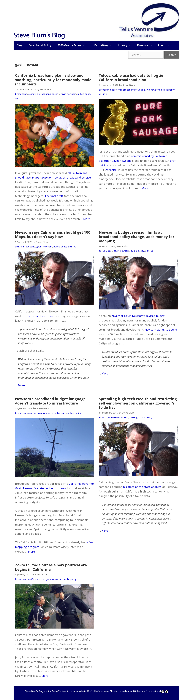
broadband (21, 93)
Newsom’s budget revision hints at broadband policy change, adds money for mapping (136, 236)
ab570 (18, 246)
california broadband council (43, 93)
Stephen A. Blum (106, 691)
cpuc (42, 579)
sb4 (17, 98)
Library (126, 45)
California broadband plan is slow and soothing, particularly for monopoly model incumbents (54, 79)
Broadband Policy (39, 45)
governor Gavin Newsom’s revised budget (138, 316)
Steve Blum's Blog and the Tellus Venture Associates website (55, 691)
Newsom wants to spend (161, 329)
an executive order (41, 316)
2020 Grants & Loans (74, 45)
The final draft (54, 196)
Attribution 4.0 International (150, 691)
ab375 (102, 417)
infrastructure (58, 412)
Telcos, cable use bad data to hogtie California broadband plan (131, 77)
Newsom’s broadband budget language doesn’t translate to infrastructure (50, 401)
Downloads (144, 45)
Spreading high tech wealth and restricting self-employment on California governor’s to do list (138, 403)
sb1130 (103, 94)
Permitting (104, 45)
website (111, 170)
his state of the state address (142, 487)
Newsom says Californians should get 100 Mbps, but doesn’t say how (52, 234)
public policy (84, 93)
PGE (126, 417)
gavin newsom (68, 93)
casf (110, 250)
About (165, 45)
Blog (19, 45)
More (86, 219)
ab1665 (103, 250)
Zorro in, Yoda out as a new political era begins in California (51, 567)
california (33, 579)
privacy (133, 417)
